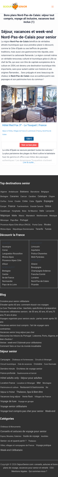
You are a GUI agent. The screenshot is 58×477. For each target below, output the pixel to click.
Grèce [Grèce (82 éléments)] (48, 206)
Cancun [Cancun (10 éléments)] (24, 196)
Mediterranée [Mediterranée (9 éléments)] (42, 216)
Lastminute (31, 131)
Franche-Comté (38, 274)
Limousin (35, 246)
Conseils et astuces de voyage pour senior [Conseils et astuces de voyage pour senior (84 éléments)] (23, 431)
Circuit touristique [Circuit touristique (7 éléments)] (8, 364)
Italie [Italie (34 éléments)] (41, 211)
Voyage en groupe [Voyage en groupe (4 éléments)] (26, 401)
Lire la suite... (29, 162)
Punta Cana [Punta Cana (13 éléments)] (37, 224)
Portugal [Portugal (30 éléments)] (24, 220)
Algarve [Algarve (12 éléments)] (3, 192)
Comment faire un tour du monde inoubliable (20, 346)
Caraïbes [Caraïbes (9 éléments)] (32, 196)
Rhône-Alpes (8, 257)
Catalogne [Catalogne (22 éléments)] (42, 196)
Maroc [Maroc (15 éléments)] (21, 215)
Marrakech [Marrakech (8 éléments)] (30, 216)
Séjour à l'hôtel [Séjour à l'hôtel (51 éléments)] (7, 392)
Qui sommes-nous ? (38, 471)
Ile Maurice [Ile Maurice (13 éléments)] (32, 211)
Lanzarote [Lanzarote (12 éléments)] (50, 211)
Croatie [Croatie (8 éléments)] (18, 201)
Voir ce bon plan (29, 145)
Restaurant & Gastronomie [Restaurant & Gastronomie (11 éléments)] (32, 387)
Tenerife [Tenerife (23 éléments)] (39, 229)
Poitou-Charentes (39, 253)
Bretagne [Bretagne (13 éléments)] (4, 196)
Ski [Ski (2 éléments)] (47, 387)
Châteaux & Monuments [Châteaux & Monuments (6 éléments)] (10, 427)
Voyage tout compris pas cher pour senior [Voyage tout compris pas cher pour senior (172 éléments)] (21, 411)
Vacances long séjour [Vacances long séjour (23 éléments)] (10, 396)
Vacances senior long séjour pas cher (17, 332)
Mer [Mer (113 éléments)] (39, 383)
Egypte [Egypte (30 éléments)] (39, 201)
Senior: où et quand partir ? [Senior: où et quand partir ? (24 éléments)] (13, 440)
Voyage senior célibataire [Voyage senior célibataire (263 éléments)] (13, 406)
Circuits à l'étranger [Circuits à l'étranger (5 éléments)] (43, 359)
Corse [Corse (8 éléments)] (10, 201)
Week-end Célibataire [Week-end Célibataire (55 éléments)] (11, 450)
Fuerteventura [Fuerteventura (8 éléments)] (22, 206)
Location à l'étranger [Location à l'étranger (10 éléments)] (26, 383)
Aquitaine (35, 250)
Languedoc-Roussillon (12, 253)
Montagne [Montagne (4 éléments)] (47, 383)
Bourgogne (36, 267)
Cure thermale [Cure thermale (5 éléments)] (50, 364)
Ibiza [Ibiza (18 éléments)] (24, 211)
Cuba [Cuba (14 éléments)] (31, 201)
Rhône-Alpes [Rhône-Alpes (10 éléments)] (5, 229)
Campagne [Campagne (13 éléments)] (5, 359)
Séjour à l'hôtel (7, 131)
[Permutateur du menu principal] (52, 7)
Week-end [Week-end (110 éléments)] (50, 411)
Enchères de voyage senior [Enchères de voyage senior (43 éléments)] (29, 368)
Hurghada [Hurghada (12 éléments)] (16, 211)
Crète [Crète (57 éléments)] (25, 201)
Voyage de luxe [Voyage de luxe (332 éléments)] (8, 401)
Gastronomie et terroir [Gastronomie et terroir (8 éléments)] (27, 373)
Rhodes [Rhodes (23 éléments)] (47, 224)
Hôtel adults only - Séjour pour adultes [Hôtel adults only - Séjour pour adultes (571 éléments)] (21, 377)
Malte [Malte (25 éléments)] (14, 215)
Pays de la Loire (9, 284)
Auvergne (6, 246)
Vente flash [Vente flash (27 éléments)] (27, 396)
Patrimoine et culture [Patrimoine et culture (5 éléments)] (9, 387)
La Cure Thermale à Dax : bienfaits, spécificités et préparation (28, 308)
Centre (5, 274)
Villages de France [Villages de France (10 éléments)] (43, 396)
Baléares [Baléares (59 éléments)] (24, 191)
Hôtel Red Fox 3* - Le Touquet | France (24, 125)
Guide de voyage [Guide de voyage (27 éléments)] (31, 436)
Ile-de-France (8, 277)
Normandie (7, 281)
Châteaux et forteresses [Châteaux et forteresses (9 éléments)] (22, 359)
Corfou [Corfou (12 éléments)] (3, 201)
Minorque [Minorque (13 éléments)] (4, 220)
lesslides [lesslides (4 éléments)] (44, 436)
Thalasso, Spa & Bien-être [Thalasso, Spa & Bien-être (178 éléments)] (29, 391)
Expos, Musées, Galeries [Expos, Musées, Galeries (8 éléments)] (10, 436)
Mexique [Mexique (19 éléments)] (53, 215)
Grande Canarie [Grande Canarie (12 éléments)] (36, 206)
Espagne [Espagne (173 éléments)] (48, 201)
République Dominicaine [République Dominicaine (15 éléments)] (23, 229)
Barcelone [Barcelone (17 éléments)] (34, 192)
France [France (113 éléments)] (11, 206)
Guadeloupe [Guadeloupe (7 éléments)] (5, 211)
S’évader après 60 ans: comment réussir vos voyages (24, 304)
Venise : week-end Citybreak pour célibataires (21, 342)
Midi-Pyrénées (37, 257)
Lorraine (35, 277)
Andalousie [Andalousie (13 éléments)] (13, 192)
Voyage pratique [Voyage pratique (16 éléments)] (43, 445)
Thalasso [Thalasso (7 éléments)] (32, 441)
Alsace (34, 264)
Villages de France (19, 131)
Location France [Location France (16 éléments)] (7, 383)
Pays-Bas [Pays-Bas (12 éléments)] (14, 220)
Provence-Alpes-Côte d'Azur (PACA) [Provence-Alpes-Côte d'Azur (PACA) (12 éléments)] (15, 224)
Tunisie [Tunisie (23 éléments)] (48, 229)
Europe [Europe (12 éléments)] (3, 206)
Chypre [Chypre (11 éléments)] (52, 196)
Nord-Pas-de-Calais (40, 281)
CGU (52, 468)
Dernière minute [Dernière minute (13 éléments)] (7, 368)
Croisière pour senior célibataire (14, 301)
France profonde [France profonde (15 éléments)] (7, 373)
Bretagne (6, 271)
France (39, 131)
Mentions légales (19, 471)
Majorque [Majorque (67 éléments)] (5, 215)
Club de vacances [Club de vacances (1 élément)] (25, 364)
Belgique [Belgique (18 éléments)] (45, 192)
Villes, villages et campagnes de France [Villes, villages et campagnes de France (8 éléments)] (17, 445)
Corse (5, 250)
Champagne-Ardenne (41, 271)
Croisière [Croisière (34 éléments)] (38, 364)
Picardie (35, 284)
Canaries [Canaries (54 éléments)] (14, 196)
